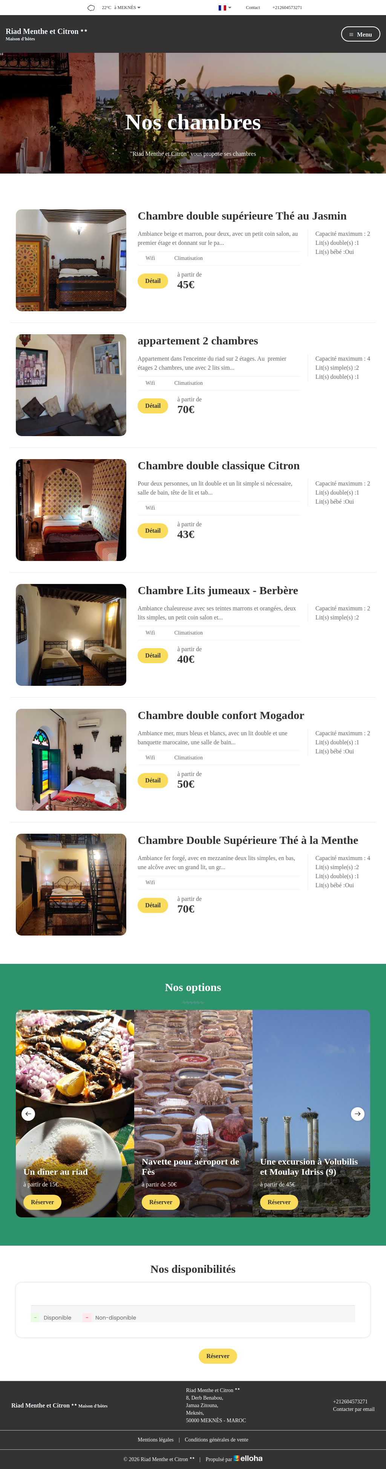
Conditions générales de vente (216, 1440)
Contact (167, 1357)
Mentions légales (155, 1440)
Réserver (42, 1202)
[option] (75, 1113)
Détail (153, 281)
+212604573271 (346, 1401)
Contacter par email (350, 1409)
